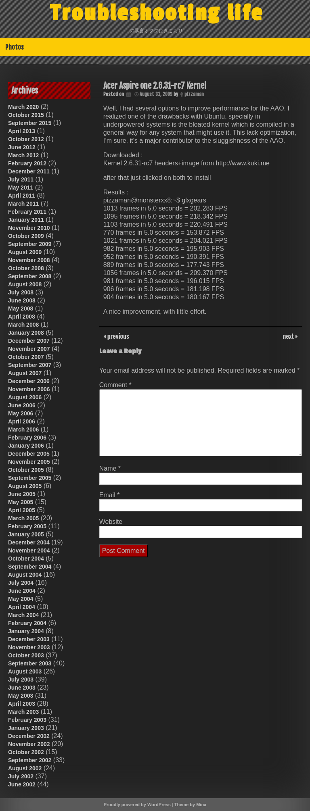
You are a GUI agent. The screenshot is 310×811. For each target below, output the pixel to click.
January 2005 (26, 534)
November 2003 (29, 647)
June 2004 (22, 591)
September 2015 (29, 123)
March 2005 (23, 518)
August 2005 (25, 486)
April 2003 (21, 704)
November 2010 (29, 228)
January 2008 (26, 332)
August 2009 (25, 252)
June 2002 (22, 784)
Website (111, 521)
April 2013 (21, 131)
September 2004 (29, 566)
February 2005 (27, 526)
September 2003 (29, 663)
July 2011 (21, 179)
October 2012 (26, 139)
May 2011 (20, 187)
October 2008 (26, 268)
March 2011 (23, 203)
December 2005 (29, 453)
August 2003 (25, 671)
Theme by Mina (190, 804)
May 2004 (20, 599)
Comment (115, 385)
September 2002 (29, 760)
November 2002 (29, 744)
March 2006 (23, 429)
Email (109, 495)
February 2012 (27, 163)
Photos (14, 47)
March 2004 (23, 615)
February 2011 (27, 211)
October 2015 (26, 115)
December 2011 (29, 171)
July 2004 (21, 583)
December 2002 (29, 736)
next (289, 336)
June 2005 (22, 494)
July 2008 (21, 292)
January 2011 (26, 220)
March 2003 (23, 712)
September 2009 (29, 244)
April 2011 (21, 195)
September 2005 (29, 478)
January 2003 (26, 728)
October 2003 (26, 655)
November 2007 (29, 349)
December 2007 (29, 341)
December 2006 (29, 381)
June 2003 (22, 687)
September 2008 (29, 276)
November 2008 (29, 260)
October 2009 (26, 236)
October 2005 (26, 470)
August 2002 (25, 768)
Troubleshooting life (156, 13)
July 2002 (21, 776)
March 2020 (23, 107)
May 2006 (20, 413)
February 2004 (27, 623)
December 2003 (29, 639)
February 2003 (27, 720)
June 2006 (22, 405)
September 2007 (29, 365)
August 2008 (25, 284)
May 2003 (20, 695)
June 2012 (22, 147)
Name (110, 468)
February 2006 (27, 437)
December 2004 (29, 542)
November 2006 (29, 389)
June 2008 (22, 300)
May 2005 (20, 502)
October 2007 (26, 357)
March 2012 (23, 155)
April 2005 (21, 510)
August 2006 (25, 397)
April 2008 (21, 316)
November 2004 (29, 550)
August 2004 (25, 574)
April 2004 (21, 607)
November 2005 (29, 462)
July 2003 (21, 679)
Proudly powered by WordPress (137, 804)
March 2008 (23, 324)
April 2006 (21, 421)
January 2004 (26, 631)
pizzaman (194, 94)
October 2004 (26, 558)
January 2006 (26, 445)
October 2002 (26, 752)
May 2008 (20, 308)
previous (117, 336)
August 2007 (25, 373)
